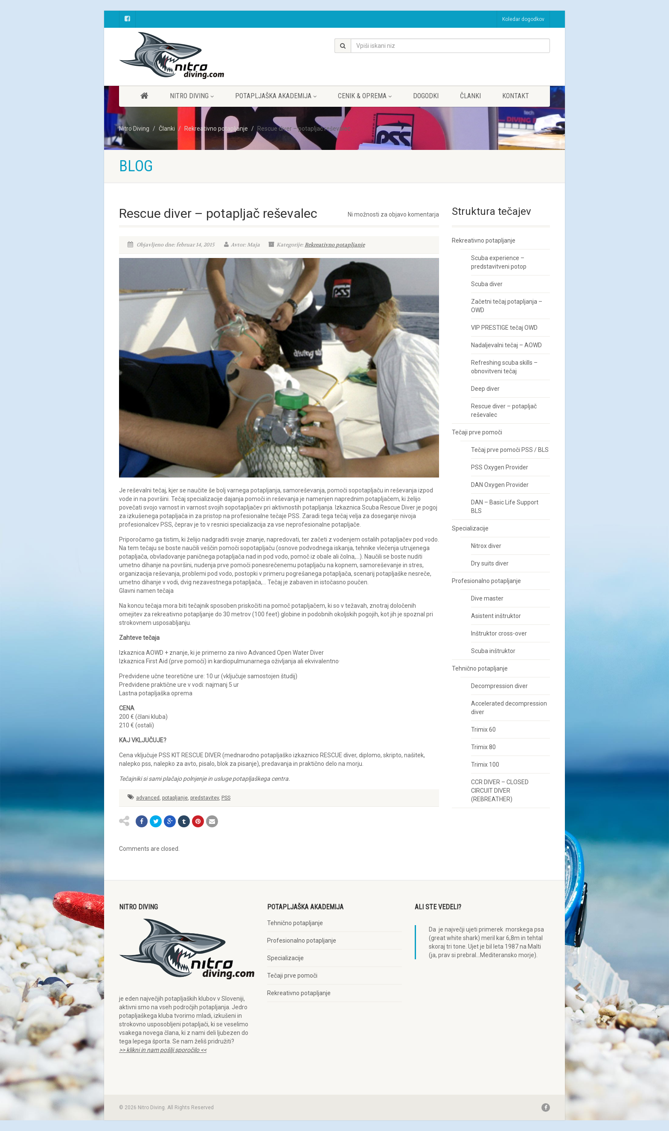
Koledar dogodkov (523, 19)
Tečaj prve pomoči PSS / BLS (510, 449)
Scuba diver (487, 284)
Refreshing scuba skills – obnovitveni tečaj (504, 367)
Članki (470, 96)
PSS (225, 798)
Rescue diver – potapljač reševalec (504, 410)
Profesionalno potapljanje (486, 580)
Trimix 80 (483, 747)
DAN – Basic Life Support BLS (504, 506)
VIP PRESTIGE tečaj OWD (504, 327)
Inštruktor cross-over (499, 633)
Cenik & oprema (365, 96)
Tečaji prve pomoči (477, 432)
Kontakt (515, 96)
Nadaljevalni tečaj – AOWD (506, 345)
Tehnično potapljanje (480, 668)
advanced (148, 798)
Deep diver (485, 388)
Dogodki (426, 96)
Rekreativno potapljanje (335, 244)
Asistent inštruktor (496, 615)
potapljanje (175, 798)
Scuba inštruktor (493, 651)
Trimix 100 (485, 764)
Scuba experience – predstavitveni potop (498, 262)
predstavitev (204, 798)
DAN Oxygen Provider (500, 484)
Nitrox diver (486, 545)
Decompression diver (499, 686)
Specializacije (470, 528)
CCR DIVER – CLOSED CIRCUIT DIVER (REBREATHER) (500, 791)
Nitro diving (192, 96)
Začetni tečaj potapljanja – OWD (506, 306)
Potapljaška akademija (276, 96)
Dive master (487, 598)
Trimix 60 (483, 729)
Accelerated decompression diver (509, 707)
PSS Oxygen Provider (499, 467)
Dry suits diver (490, 563)
